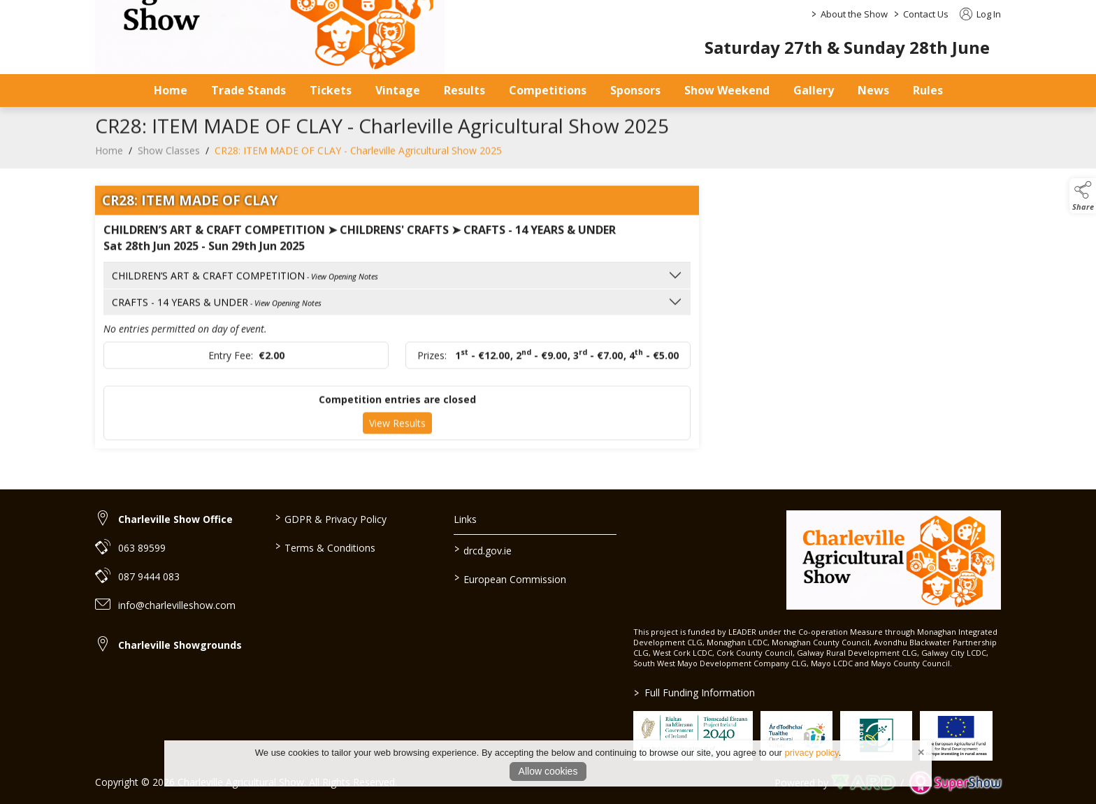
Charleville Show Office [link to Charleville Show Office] (175, 519)
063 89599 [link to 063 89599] (142, 547)
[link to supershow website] (955, 782)
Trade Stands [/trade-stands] (248, 90)
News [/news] (873, 90)
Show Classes (169, 159)
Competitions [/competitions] (547, 90)
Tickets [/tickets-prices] (331, 90)
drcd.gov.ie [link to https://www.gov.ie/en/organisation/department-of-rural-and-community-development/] (483, 549)
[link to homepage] (893, 560)
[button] (1082, 195)
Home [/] (170, 90)
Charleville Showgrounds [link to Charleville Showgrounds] (180, 645)
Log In (980, 14)
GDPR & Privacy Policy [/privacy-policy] (330, 518)
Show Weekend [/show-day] (727, 90)
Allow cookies (548, 771)
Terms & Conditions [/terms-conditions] (325, 546)
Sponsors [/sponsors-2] (635, 90)
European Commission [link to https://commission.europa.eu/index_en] (510, 578)
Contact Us (926, 14)
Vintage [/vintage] (397, 90)
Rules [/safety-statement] (928, 90)
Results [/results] (464, 90)
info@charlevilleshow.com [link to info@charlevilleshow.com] (177, 605)
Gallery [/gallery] (813, 90)
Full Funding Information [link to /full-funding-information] (694, 692)
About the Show (854, 14)
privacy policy (812, 752)
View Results (397, 432)
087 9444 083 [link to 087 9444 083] (149, 576)
